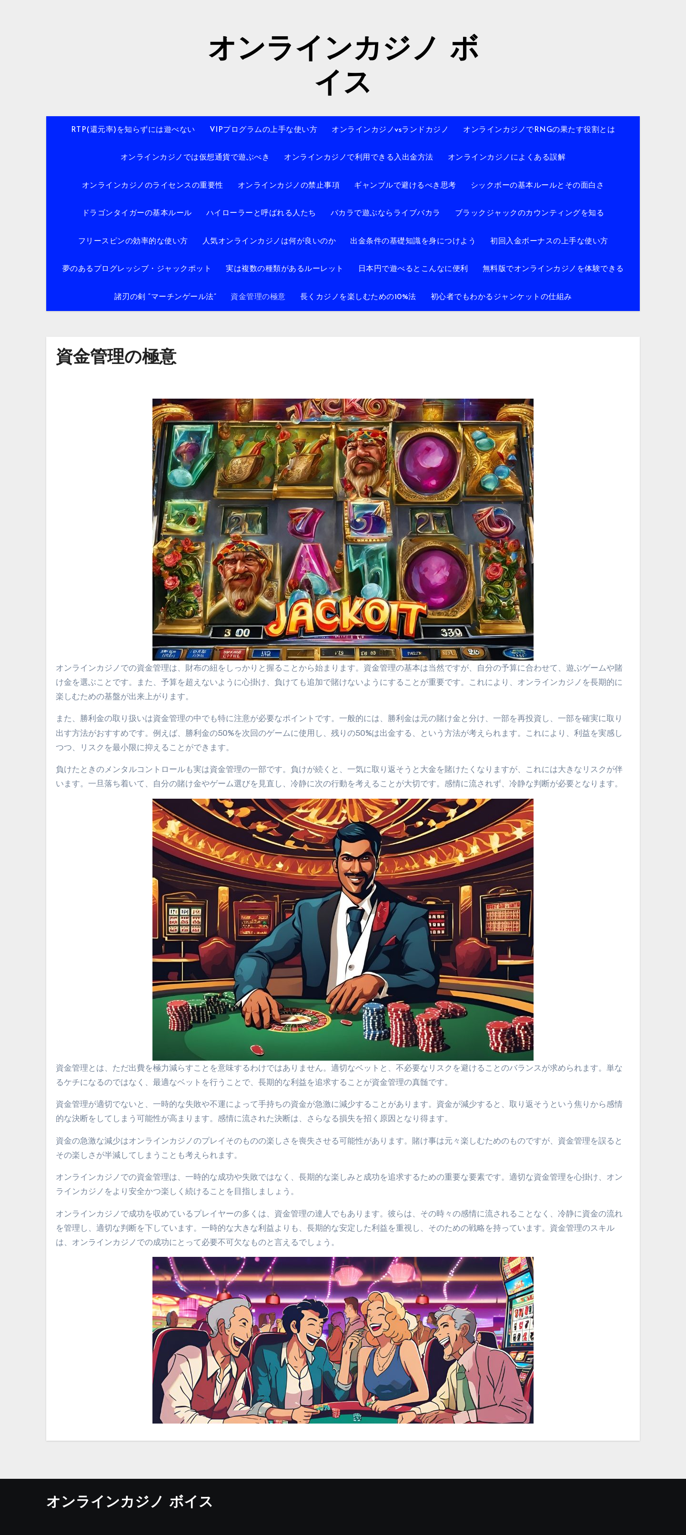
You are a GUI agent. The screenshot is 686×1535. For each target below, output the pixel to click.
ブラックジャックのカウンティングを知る (530, 213)
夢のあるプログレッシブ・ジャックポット (137, 269)
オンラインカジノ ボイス (129, 1502)
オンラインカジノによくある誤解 (507, 157)
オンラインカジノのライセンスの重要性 (152, 186)
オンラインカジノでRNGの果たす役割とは (539, 130)
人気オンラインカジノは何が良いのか (269, 241)
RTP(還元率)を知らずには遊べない (133, 130)
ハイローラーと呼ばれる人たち (261, 213)
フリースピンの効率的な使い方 (133, 241)
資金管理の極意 (258, 297)
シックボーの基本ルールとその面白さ (538, 186)
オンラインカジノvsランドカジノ (390, 130)
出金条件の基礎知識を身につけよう (413, 241)
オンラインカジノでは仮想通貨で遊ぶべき (195, 157)
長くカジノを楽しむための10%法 (358, 297)
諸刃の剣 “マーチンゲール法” (165, 297)
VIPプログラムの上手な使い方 (264, 130)
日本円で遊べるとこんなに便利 (413, 269)
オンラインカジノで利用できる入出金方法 (359, 157)
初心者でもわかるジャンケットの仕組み (501, 297)
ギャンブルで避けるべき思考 (405, 186)
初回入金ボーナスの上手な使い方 (549, 241)
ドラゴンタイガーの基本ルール (137, 213)
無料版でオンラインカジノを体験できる (553, 269)
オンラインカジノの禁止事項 (289, 186)
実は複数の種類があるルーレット (285, 269)
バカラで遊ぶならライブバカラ (386, 213)
